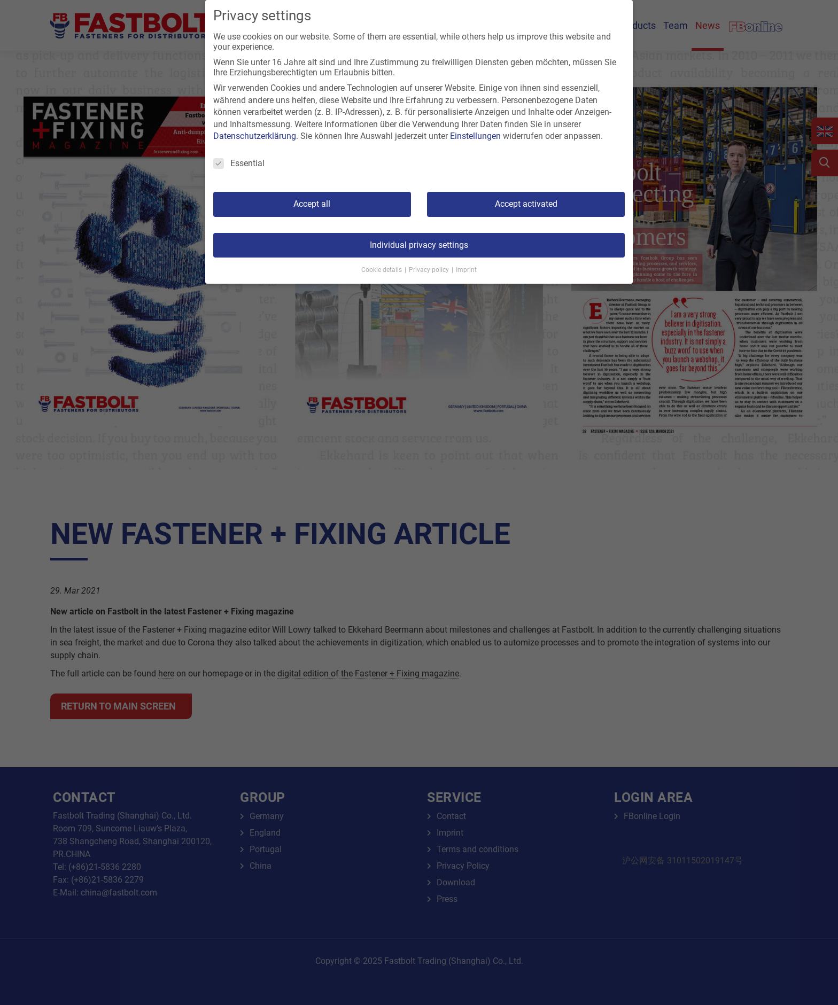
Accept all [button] (311, 204)
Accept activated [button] (526, 204)
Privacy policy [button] (430, 270)
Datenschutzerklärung (254, 136)
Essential (239, 163)
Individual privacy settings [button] (419, 245)
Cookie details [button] (382, 270)
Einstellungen (475, 136)
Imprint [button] (466, 270)
